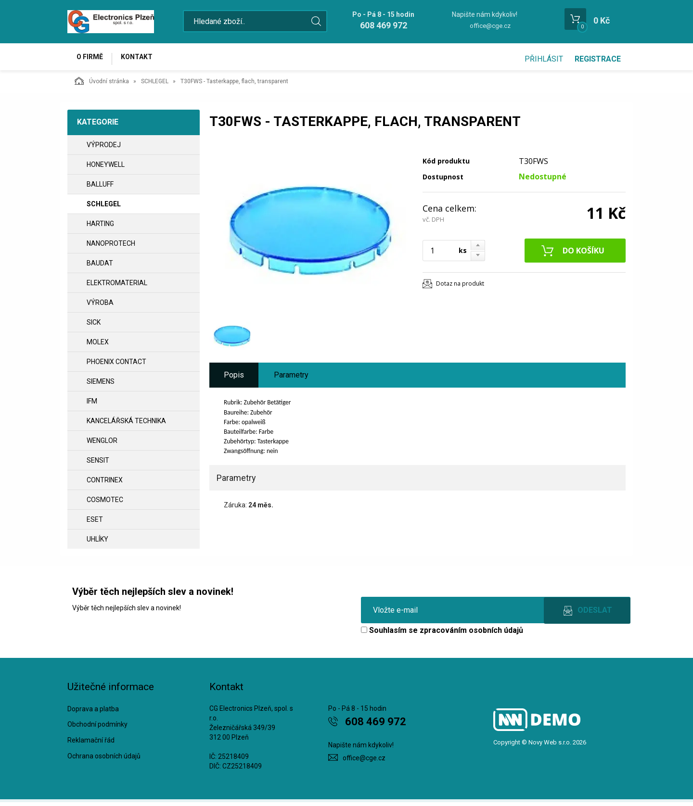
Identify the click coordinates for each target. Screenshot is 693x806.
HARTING (100, 227)
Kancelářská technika (126, 424)
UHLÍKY (97, 543)
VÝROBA (100, 306)
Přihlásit (544, 58)
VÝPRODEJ (104, 148)
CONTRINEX (105, 484)
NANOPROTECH (111, 247)
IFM (92, 405)
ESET (95, 523)
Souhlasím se (442, 634)
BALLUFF (100, 188)
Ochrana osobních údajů (104, 760)
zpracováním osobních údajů (471, 634)
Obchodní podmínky (97, 728)
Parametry (291, 378)
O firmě (91, 59)
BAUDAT (100, 267)
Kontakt (142, 59)
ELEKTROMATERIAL (117, 286)
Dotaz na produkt (460, 287)
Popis (234, 378)
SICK (94, 326)
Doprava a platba (93, 713)
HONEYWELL (106, 168)
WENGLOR (102, 444)
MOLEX (98, 346)
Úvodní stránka (102, 84)
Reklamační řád (91, 744)
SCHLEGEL (154, 85)
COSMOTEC (105, 503)
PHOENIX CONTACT (116, 365)
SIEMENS (101, 385)
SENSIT (98, 464)
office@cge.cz (490, 25)
